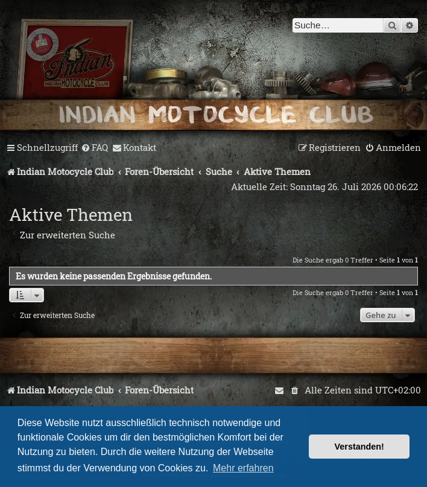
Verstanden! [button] (359, 446)
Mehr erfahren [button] (243, 468)
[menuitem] (94, 148)
